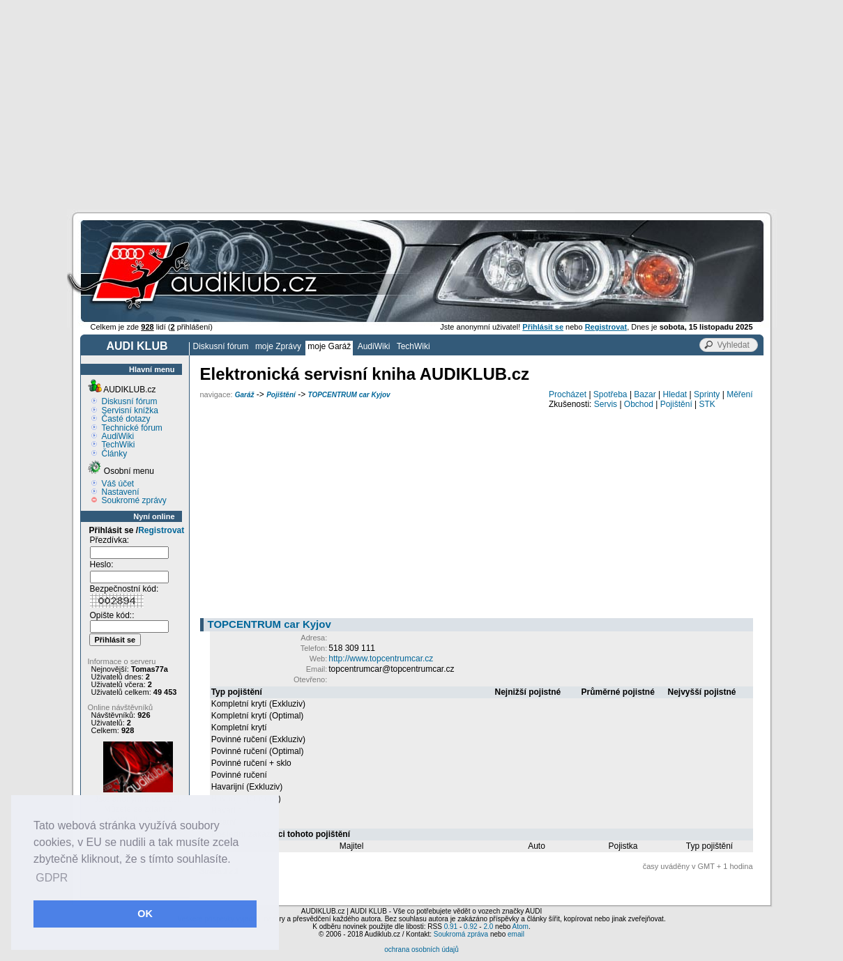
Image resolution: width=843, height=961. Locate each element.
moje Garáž (329, 346)
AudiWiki (374, 346)
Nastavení (120, 492)
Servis (605, 404)
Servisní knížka (130, 410)
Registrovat (161, 530)
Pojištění (281, 395)
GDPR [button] (52, 878)
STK (707, 404)
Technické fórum (132, 428)
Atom (520, 926)
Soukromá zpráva (461, 934)
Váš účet (118, 484)
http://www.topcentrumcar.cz (380, 658)
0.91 (450, 926)
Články (115, 454)
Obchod (638, 404)
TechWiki (413, 346)
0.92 (470, 926)
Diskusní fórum (221, 346)
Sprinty (707, 394)
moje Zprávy (278, 346)
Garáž (245, 395)
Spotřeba (610, 394)
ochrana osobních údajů (421, 949)
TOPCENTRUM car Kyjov (348, 395)
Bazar (644, 394)
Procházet (567, 394)
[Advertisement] (421, 104)
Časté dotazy (126, 419)
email (516, 934)
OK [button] (145, 913)
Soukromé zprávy (134, 500)
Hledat (675, 394)
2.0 (488, 926)
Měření (739, 394)
